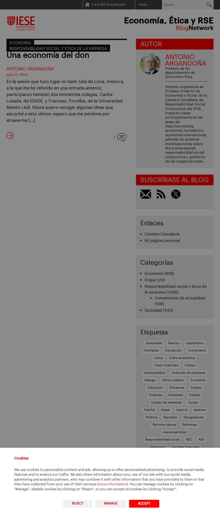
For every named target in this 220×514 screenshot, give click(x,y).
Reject (78, 503)
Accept (144, 503)
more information (112, 484)
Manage (111, 503)
